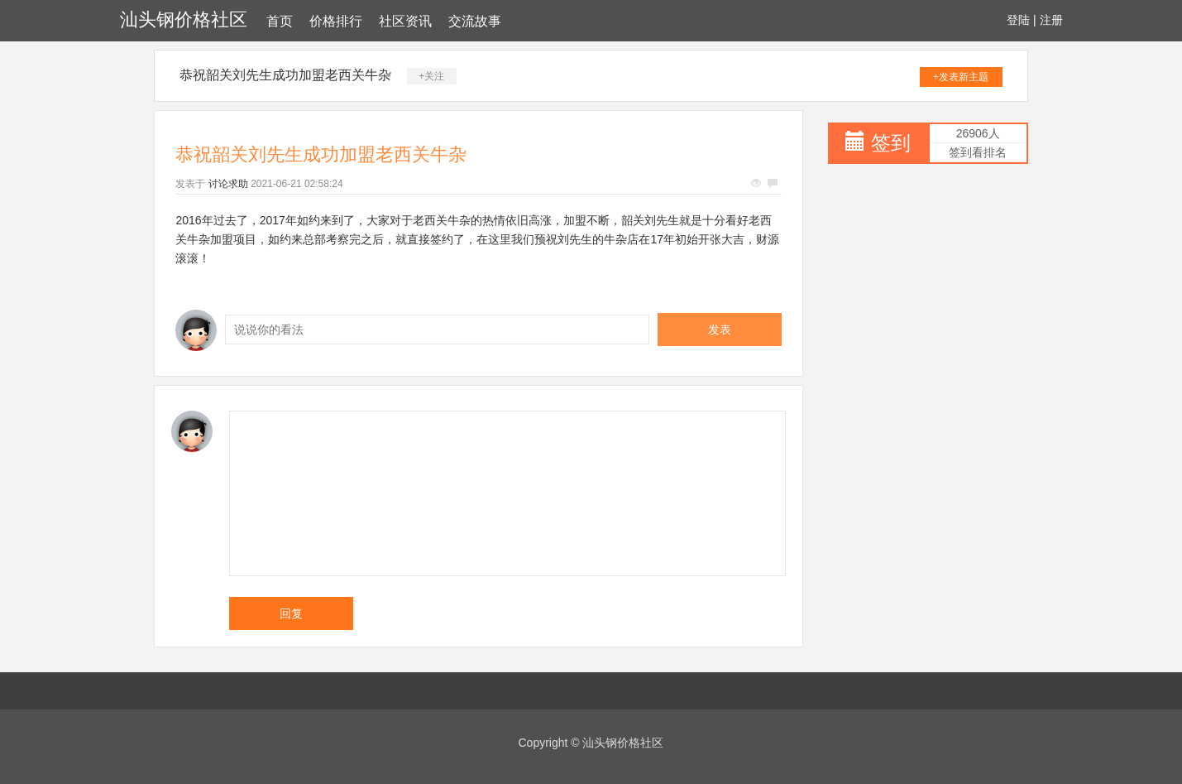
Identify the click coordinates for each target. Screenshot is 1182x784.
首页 (279, 21)
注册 (1051, 19)
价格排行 (335, 21)
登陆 (1018, 19)
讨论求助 (228, 184)
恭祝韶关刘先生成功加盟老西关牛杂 (285, 75)
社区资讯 (405, 21)
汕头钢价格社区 (183, 19)
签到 (891, 143)
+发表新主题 (960, 77)
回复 (291, 613)
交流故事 (474, 21)
